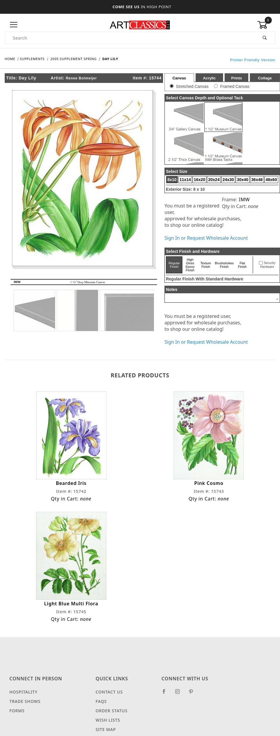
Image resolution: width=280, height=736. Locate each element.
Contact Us (109, 692)
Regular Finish (174, 264)
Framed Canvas (235, 86)
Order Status (112, 710)
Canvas (179, 78)
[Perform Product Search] (265, 38)
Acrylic (209, 78)
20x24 (214, 179)
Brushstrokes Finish (224, 264)
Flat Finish (242, 264)
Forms (17, 710)
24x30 (228, 179)
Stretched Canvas (192, 86)
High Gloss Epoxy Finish (190, 265)
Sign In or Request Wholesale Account (206, 238)
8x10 (172, 179)
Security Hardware (267, 265)
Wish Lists (108, 720)
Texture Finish (206, 264)
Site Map (106, 729)
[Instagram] (180, 693)
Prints (236, 78)
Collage (265, 78)
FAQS (101, 701)
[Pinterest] (193, 693)
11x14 (185, 179)
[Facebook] (166, 693)
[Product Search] (130, 38)
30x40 (242, 179)
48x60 (271, 179)
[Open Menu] (14, 25)
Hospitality (23, 692)
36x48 (257, 179)
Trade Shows (24, 701)
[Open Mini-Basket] (266, 25)
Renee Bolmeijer (81, 78)
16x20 (199, 179)
